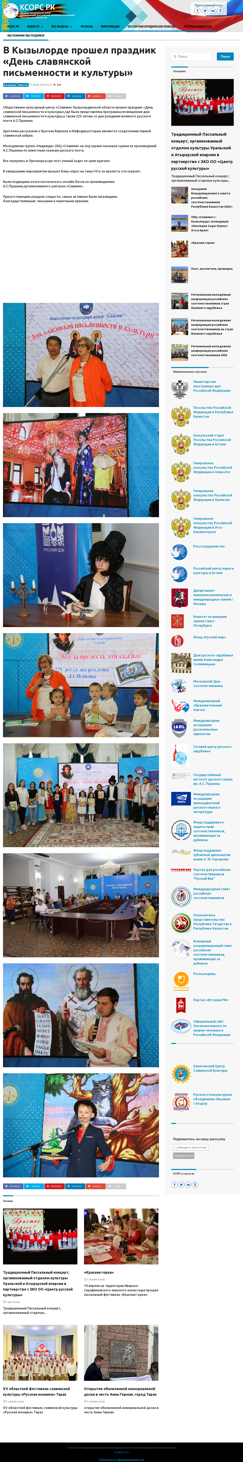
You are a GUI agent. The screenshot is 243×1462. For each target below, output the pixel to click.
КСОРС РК (13, 26)
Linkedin (74, 96)
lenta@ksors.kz (121, 1452)
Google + (94, 96)
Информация (110, 26)
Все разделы (59, 26)
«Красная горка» (99, 1272)
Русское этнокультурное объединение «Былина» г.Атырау (212, 1099)
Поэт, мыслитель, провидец (212, 268)
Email (114, 96)
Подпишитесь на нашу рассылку (199, 1139)
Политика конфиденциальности (121, 1459)
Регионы (87, 26)
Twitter (33, 96)
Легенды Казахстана (198, 26)
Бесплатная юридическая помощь (151, 26)
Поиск (225, 56)
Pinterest (53, 96)
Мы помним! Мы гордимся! (25, 35)
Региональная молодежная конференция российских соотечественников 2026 (211, 351)
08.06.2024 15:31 (41, 85)
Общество (23, 84)
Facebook (12, 96)
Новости (33, 26)
